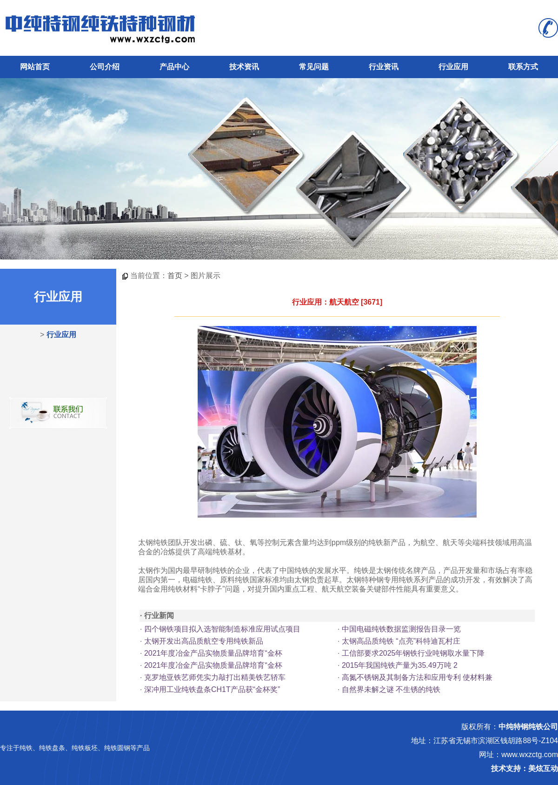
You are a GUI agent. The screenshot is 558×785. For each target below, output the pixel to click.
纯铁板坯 (85, 748)
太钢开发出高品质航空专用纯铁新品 (203, 641)
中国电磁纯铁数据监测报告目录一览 (401, 629)
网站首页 (35, 67)
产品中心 (174, 67)
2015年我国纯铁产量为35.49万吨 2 (400, 665)
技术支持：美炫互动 (524, 768)
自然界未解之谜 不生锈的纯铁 (391, 689)
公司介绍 (105, 67)
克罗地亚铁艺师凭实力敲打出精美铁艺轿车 (215, 677)
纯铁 (26, 748)
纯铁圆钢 (117, 748)
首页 (174, 275)
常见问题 (314, 67)
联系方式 (523, 67)
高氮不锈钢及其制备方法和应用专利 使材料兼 (417, 677)
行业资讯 (384, 67)
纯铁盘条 (52, 748)
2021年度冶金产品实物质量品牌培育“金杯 (213, 653)
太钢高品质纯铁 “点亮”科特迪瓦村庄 (401, 641)
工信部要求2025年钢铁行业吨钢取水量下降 (413, 653)
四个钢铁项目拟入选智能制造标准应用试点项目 (222, 629)
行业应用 (453, 67)
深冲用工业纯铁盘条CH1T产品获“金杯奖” (212, 689)
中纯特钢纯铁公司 (528, 727)
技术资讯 (244, 67)
